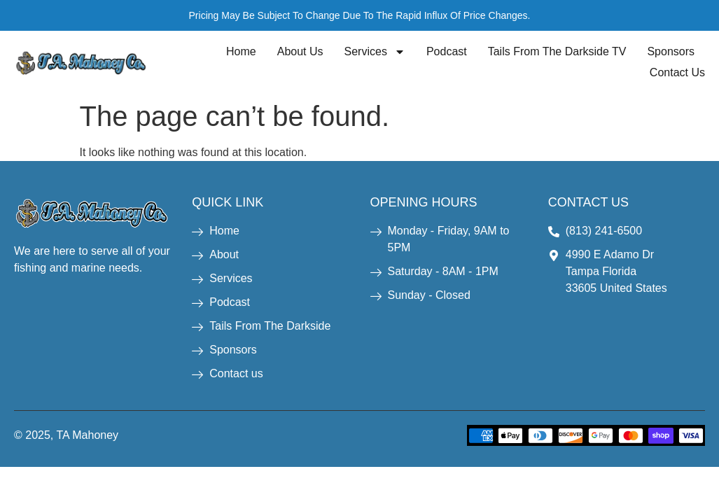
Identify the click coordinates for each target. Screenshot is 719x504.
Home (241, 51)
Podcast (446, 51)
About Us (300, 51)
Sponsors (670, 51)
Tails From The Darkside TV (557, 51)
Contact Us (677, 72)
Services (374, 51)
